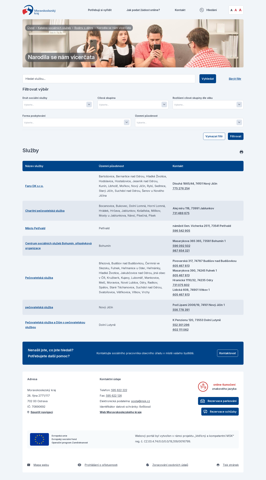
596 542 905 (181, 230)
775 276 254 (181, 188)
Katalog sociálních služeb (54, 28)
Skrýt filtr (235, 78)
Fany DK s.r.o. (34, 186)
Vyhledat (208, 78)
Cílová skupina (106, 97)
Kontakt (180, 10)
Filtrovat (235, 136)
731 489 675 (181, 213)
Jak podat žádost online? (143, 10)
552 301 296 (181, 325)
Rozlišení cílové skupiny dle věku (193, 97)
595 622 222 (119, 390)
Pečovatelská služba (39, 277)
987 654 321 (181, 250)
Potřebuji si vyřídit (100, 10)
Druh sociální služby (34, 97)
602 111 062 (181, 329)
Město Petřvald (35, 228)
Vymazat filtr (214, 136)
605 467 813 (181, 265)
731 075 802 (181, 285)
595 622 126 (114, 395)
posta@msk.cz (140, 401)
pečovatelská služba (39, 307)
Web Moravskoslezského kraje (121, 412)
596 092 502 (181, 245)
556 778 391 (181, 309)
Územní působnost (146, 115)
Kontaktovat (227, 353)
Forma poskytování (33, 115)
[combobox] (58, 104)
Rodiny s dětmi (83, 28)
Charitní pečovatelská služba (45, 210)
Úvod (30, 28)
